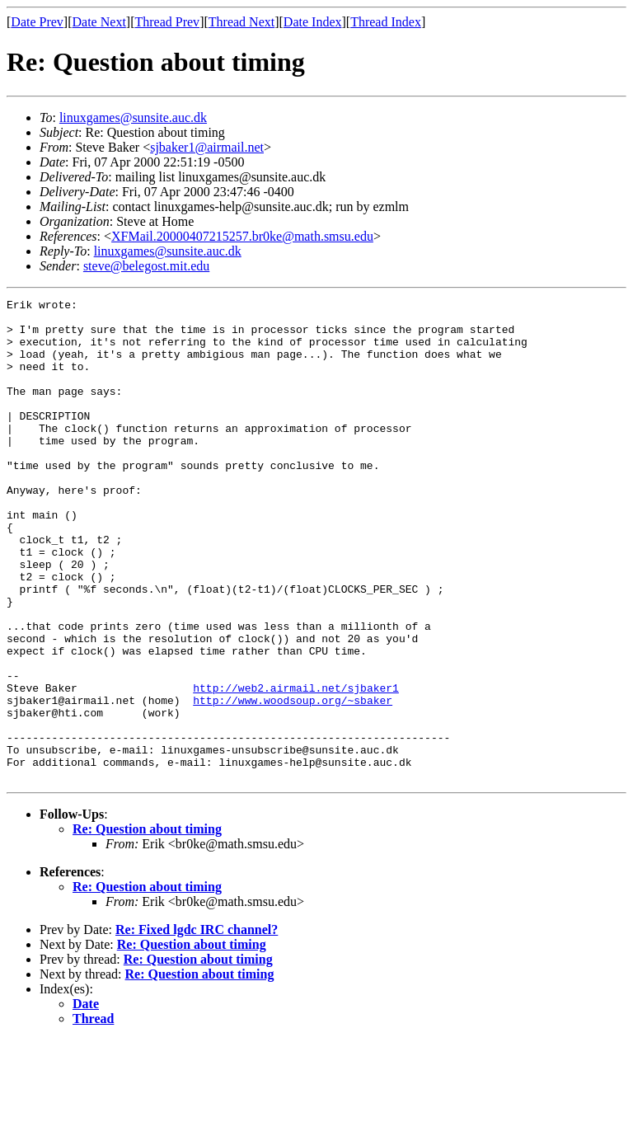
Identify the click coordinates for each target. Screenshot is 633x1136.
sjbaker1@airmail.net (207, 147)
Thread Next (241, 22)
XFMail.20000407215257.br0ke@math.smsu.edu (242, 236)
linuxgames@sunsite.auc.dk (133, 117)
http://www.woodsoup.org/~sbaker (292, 781)
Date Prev (37, 22)
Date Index (313, 22)
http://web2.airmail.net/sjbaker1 (296, 766)
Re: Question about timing (147, 925)
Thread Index (385, 22)
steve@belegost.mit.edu (146, 266)
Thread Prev (166, 22)
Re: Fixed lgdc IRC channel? (196, 1026)
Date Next (99, 22)
